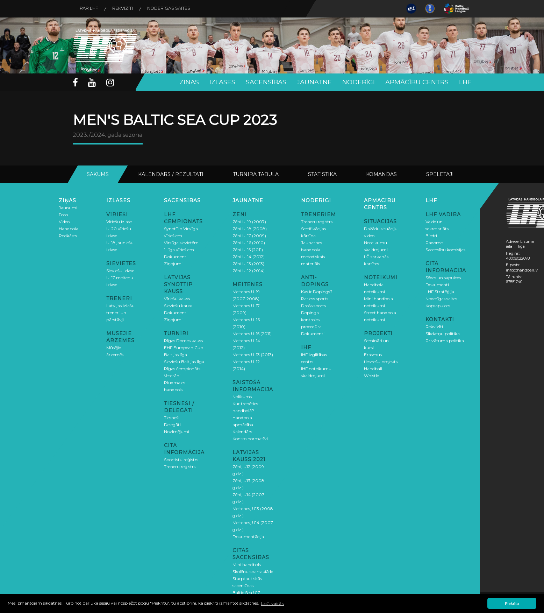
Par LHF (90, 9)
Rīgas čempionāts (182, 368)
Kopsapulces (437, 305)
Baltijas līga (175, 354)
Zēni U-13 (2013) (248, 263)
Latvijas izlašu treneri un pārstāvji (120, 312)
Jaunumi (68, 207)
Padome (434, 242)
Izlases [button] (222, 82)
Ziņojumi (173, 263)
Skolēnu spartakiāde (252, 571)
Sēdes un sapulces (443, 277)
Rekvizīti (128, 9)
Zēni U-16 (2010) (248, 242)
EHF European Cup (183, 347)
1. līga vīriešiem (179, 249)
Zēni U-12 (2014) (248, 270)
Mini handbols (246, 564)
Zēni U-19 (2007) (249, 221)
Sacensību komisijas (445, 249)
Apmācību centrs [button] (417, 82)
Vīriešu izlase (119, 221)
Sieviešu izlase (120, 270)
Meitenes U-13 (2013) (252, 354)
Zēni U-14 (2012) (248, 256)
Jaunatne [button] (314, 82)
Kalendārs (242, 431)
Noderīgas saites (178, 9)
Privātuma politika (444, 340)
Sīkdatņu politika (442, 333)
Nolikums (242, 396)
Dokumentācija (248, 536)
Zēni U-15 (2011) (247, 249)
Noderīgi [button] (358, 82)
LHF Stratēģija (439, 291)
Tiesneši (171, 417)
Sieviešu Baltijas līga (184, 361)
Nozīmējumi (176, 431)
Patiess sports (314, 298)
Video (64, 221)
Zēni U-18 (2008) (249, 228)
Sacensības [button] (266, 82)
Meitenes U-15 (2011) (252, 333)
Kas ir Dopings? (316, 291)
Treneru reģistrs (179, 466)
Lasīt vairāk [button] (272, 603)
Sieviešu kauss (178, 305)
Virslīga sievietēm (181, 242)
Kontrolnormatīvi (250, 438)
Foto (63, 214)
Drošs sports (313, 305)
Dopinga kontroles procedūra (311, 319)
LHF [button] (465, 82)
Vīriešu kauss (177, 298)
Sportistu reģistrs (181, 459)
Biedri (431, 235)
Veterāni (172, 375)
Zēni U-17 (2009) (249, 235)
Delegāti (172, 424)
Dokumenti (175, 256)
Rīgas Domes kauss (183, 340)
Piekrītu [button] (512, 603)
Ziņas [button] (189, 82)
